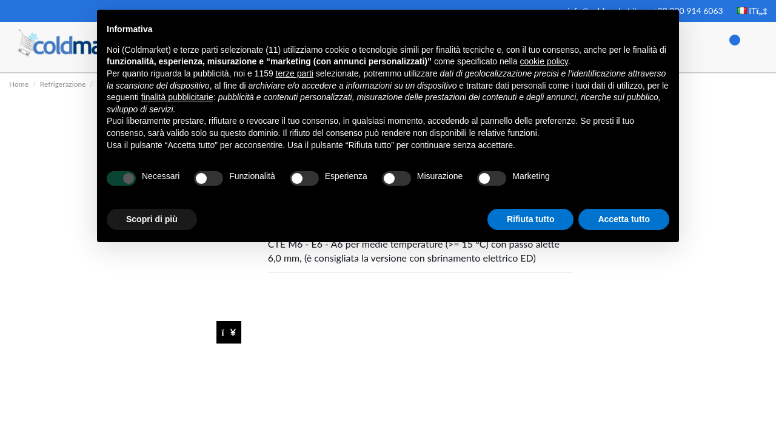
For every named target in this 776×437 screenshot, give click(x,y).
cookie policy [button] (544, 61)
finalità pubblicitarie (177, 97)
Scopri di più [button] (152, 219)
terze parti (294, 73)
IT (752, 10)
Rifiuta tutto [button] (531, 219)
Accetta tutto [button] (624, 219)
